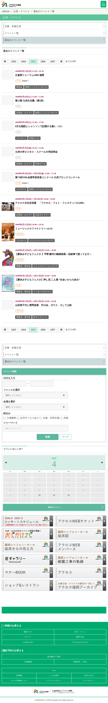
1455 (33, 61)
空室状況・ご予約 (80, 662)
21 (39, 490)
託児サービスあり (28, 418)
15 (54, 485)
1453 (13, 61)
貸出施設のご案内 (54, 656)
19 (10, 490)
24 (83, 490)
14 (39, 485)
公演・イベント (80, 632)
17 (83, 485)
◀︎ (6, 462)
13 (25, 485)
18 (98, 485)
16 (69, 485)
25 (98, 490)
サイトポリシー (88, 680)
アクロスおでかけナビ (80, 642)
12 (10, 485)
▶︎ (102, 462)
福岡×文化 (80, 637)
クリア (65, 437)
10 (83, 480)
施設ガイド (28, 632)
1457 (52, 61)
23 (69, 490)
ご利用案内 (28, 662)
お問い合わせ (88, 675)
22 (54, 490)
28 (39, 495)
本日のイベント (54, 507)
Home (7, 11)
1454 (23, 61)
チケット (28, 637)
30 (69, 495)
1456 (43, 61)
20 (25, 490)
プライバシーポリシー (54, 680)
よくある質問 (54, 675)
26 (10, 495)
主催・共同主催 (49, 418)
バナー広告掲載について (19, 680)
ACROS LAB (28, 642)
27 (25, 495)
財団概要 (19, 675)
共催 (64, 418)
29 (54, 495)
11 (98, 480)
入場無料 (9, 418)
